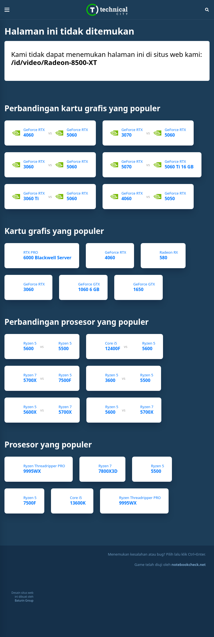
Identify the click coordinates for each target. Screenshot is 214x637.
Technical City (107, 10)
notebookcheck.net (189, 564)
